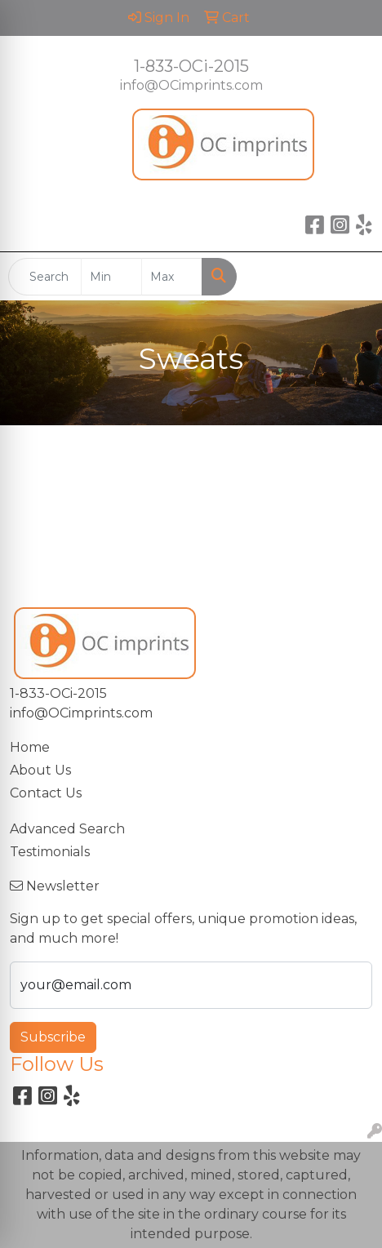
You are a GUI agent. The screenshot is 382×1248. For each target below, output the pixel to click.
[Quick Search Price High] (171, 276)
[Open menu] (349, 276)
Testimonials (50, 851)
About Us (40, 770)
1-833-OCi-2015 (191, 66)
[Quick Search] (45, 276)
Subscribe (53, 1037)
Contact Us (46, 793)
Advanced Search (67, 829)
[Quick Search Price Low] (111, 276)
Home (30, 747)
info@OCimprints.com (191, 85)
